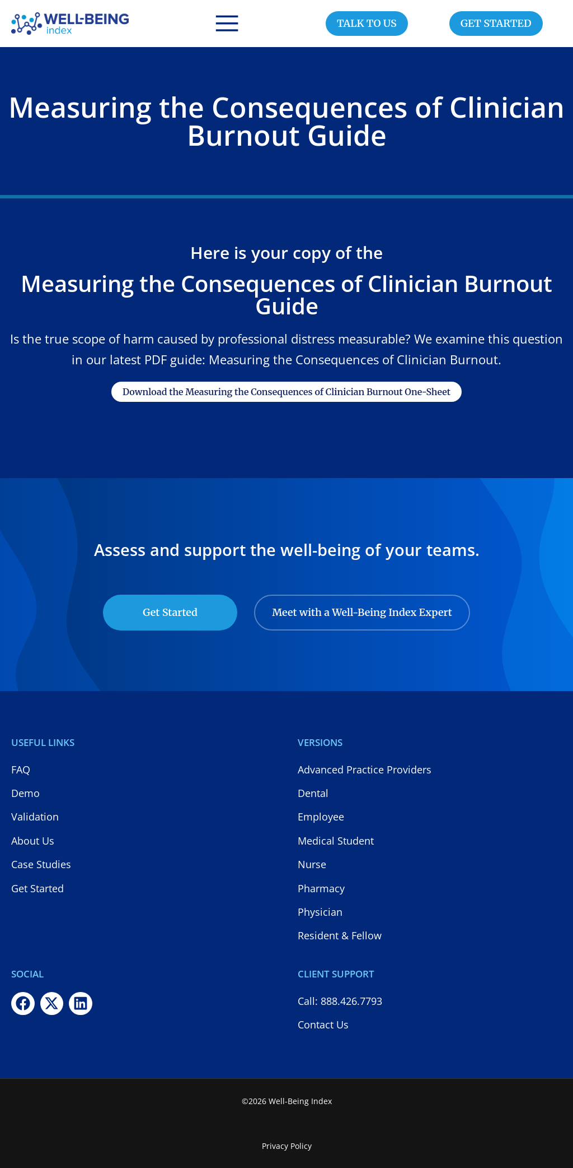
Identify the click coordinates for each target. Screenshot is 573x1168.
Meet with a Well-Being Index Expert (362, 612)
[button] (227, 23)
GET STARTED (496, 23)
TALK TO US (367, 23)
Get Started (170, 612)
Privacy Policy (287, 1146)
